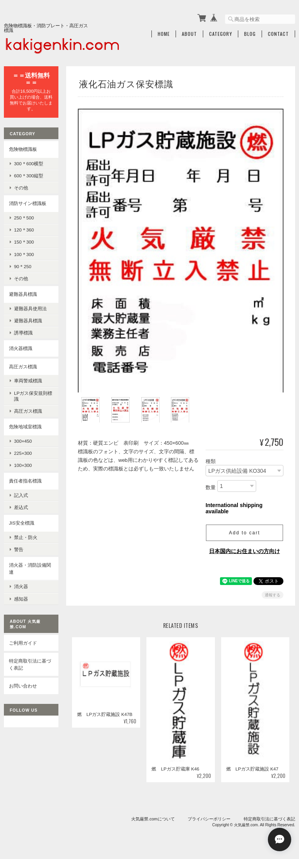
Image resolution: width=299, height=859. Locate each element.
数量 (211, 487)
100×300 (23, 465)
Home (164, 33)
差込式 (21, 507)
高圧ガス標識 (23, 366)
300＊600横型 (28, 163)
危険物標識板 (23, 149)
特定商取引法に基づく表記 (30, 664)
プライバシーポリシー (209, 819)
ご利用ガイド (23, 642)
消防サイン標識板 (27, 203)
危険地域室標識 (25, 426)
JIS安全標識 (21, 522)
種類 (211, 461)
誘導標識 (23, 332)
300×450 (23, 441)
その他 (21, 187)
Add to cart (244, 533)
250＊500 (24, 217)
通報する (272, 595)
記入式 (21, 495)
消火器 (21, 586)
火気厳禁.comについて (153, 819)
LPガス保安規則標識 (33, 396)
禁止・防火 (25, 537)
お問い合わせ (23, 685)
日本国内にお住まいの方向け (244, 551)
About (189, 33)
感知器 (21, 598)
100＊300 (24, 254)
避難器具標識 (23, 294)
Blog (250, 33)
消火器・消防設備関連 (30, 568)
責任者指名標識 (25, 480)
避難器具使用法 (30, 308)
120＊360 (24, 229)
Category (220, 33)
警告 (18, 549)
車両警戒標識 (28, 380)
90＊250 (23, 266)
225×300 (23, 453)
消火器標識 (20, 348)
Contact (278, 33)
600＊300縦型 (28, 175)
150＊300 (24, 241)
